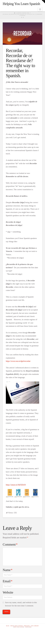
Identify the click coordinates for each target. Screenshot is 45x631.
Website (8, 592)
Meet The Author (18, 626)
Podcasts (27, 625)
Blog (7, 625)
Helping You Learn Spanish (21, 4)
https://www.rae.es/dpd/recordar (18, 361)
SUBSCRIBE (28, 626)
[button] (40, 9)
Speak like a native (16, 625)
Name (7, 570)
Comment (10, 544)
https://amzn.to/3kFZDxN (16, 485)
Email (7, 581)
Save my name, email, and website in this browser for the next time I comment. (21, 604)
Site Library (35, 625)
